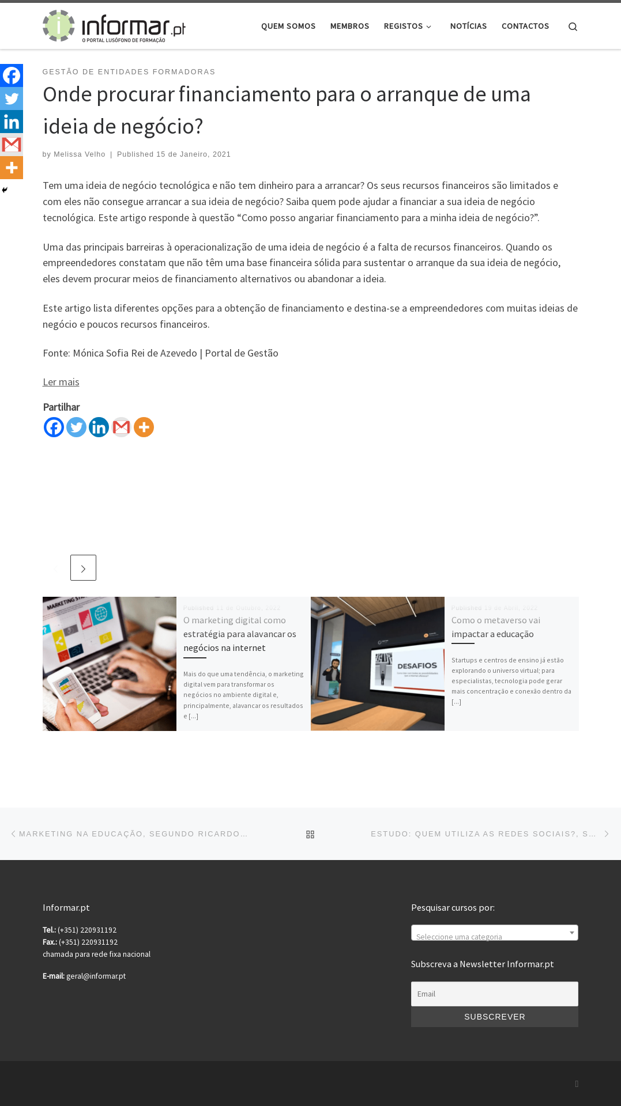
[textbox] (495, 937)
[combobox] (494, 933)
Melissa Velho (80, 154)
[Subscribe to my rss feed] (577, 1084)
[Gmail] (121, 427)
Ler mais (61, 381)
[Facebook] (54, 427)
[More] (144, 427)
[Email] (494, 994)
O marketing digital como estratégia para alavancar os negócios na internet (239, 634)
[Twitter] (76, 427)
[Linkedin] (99, 427)
